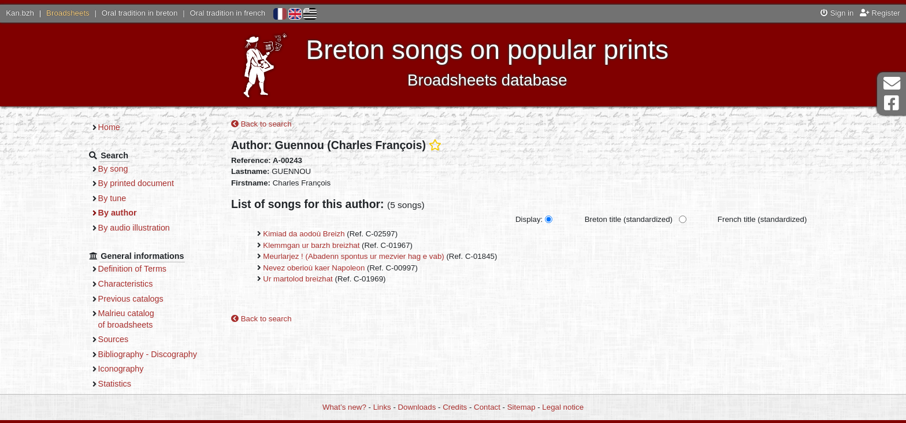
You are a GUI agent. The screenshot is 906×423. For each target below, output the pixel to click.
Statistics (114, 383)
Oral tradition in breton (140, 13)
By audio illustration (134, 227)
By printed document (136, 183)
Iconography (121, 368)
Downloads (417, 407)
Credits (455, 407)
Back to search (261, 124)
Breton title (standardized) (629, 219)
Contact (487, 407)
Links (382, 407)
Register (880, 13)
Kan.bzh (20, 13)
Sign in (836, 13)
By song (113, 168)
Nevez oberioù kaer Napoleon (314, 268)
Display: (529, 219)
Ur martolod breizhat (297, 278)
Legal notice (563, 407)
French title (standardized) (762, 219)
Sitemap (521, 407)
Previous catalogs (131, 298)
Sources (113, 339)
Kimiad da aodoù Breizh (303, 233)
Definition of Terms (132, 268)
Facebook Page (891, 103)
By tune (112, 198)
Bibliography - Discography (147, 354)
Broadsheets (68, 13)
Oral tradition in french (227, 13)
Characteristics (125, 283)
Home (109, 127)
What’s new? (344, 407)
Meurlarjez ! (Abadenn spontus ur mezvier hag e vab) (353, 256)
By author (117, 212)
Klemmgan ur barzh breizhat (311, 245)
